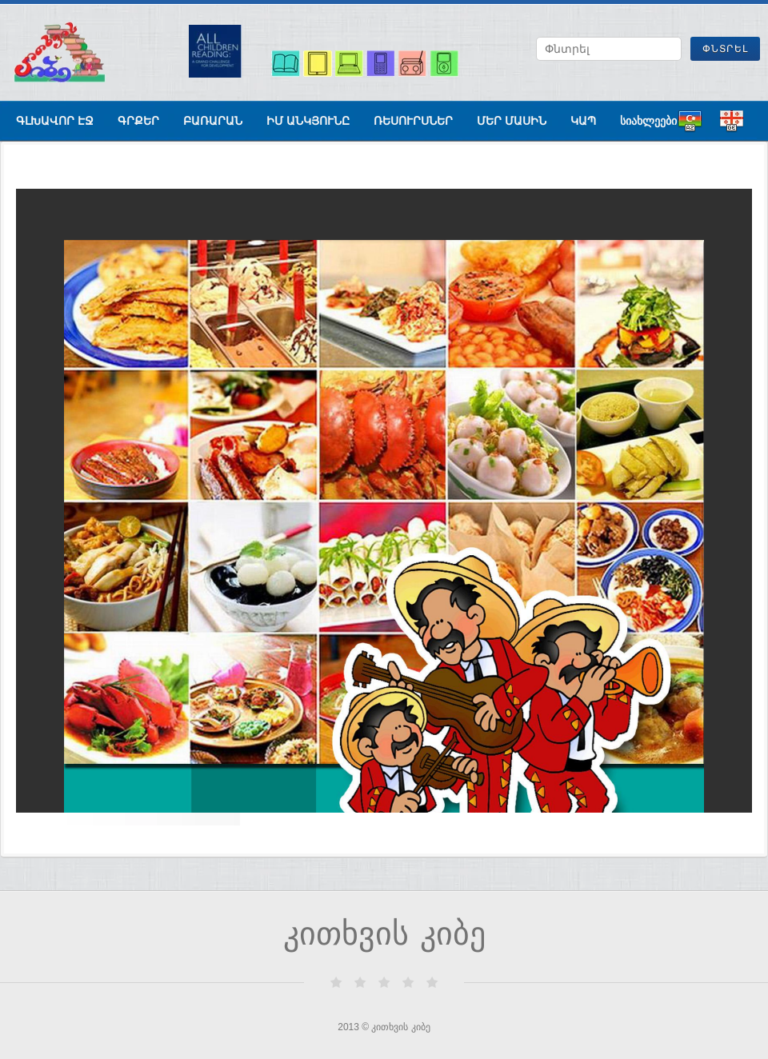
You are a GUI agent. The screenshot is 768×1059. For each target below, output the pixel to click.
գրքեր (138, 120)
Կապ (583, 120)
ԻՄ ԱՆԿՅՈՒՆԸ (308, 120)
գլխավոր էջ (55, 120)
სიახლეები (648, 120)
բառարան (212, 120)
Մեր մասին (511, 120)
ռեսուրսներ (413, 120)
